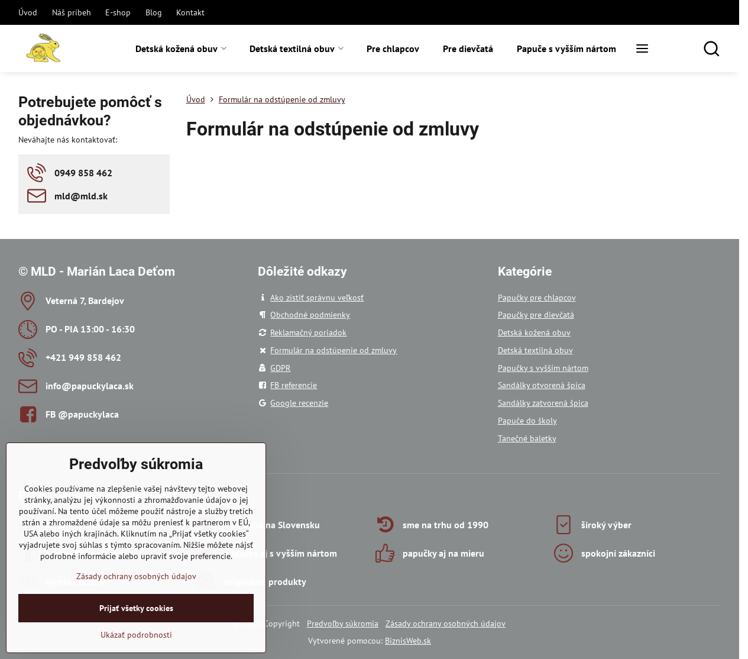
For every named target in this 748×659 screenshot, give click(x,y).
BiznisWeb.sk (408, 640)
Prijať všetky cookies (136, 638)
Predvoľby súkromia (342, 623)
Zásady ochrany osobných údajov (446, 623)
